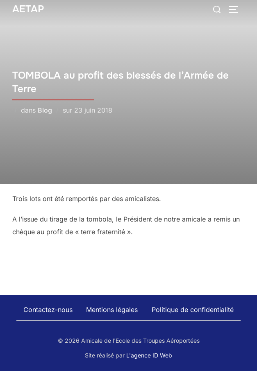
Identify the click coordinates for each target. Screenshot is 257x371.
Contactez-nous (48, 309)
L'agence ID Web (149, 355)
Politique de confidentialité (193, 309)
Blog (45, 110)
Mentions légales (112, 309)
